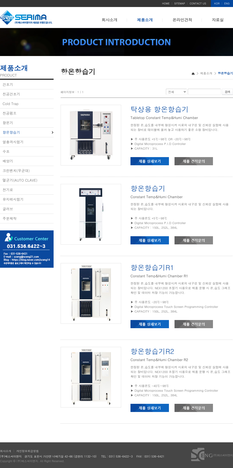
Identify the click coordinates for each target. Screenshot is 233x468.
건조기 (8, 84)
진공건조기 (11, 93)
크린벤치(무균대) (16, 170)
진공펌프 (10, 113)
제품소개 (145, 20)
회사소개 (109, 20)
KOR (217, 3)
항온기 (8, 122)
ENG (227, 3)
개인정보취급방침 (27, 451)
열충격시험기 (13, 141)
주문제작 (10, 218)
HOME (166, 3)
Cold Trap (11, 103)
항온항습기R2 (152, 351)
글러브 (8, 208)
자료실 (218, 20)
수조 (6, 151)
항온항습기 (11, 132)
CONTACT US (198, 3)
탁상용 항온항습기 (159, 109)
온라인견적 (182, 20)
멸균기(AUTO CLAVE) (20, 180)
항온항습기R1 (152, 267)
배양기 (8, 160)
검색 (227, 92)
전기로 (8, 189)
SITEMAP (179, 3)
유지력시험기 (13, 199)
